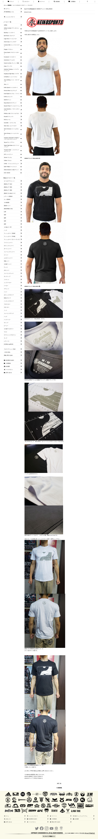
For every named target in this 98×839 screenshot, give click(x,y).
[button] (56, 1)
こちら (39, 776)
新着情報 (59, 787)
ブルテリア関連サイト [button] (49, 836)
